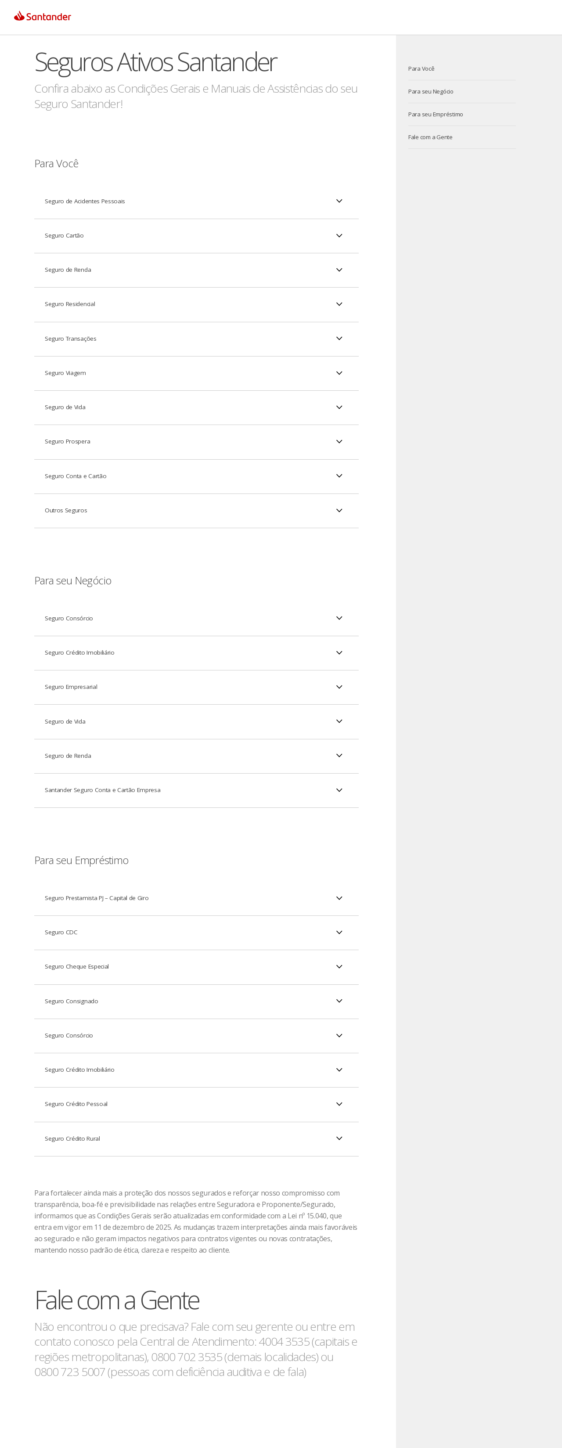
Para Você (421, 68)
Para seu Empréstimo (435, 114)
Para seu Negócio (431, 91)
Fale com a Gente (430, 137)
